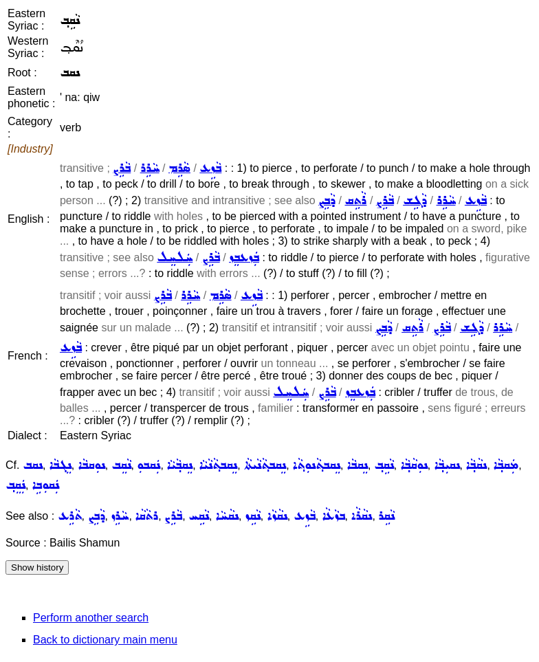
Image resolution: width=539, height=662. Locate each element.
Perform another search (90, 618)
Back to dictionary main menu (105, 640)
